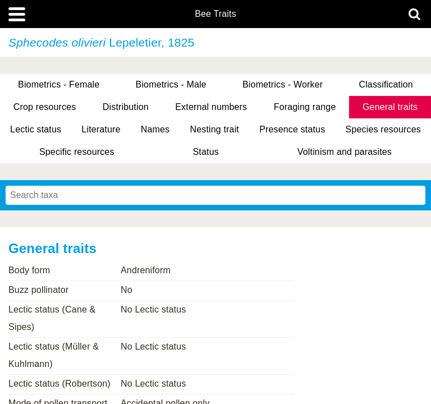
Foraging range (305, 107)
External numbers (211, 107)
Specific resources (76, 152)
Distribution (126, 107)
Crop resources (44, 107)
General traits (390, 107)
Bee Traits (215, 14)
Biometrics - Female (58, 84)
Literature (100, 129)
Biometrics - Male (171, 84)
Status (206, 152)
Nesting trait (214, 129)
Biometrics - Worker (282, 84)
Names (155, 129)
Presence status (292, 129)
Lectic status (35, 129)
